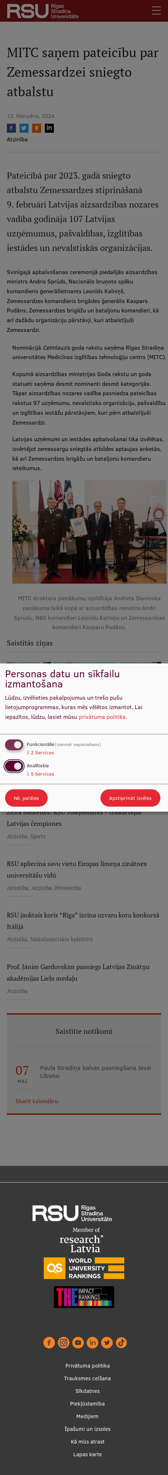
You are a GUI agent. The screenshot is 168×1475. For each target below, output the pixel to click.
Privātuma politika (87, 1365)
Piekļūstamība (87, 1403)
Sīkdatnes (88, 1391)
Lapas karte (87, 1454)
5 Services (40, 773)
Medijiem (87, 1416)
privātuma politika (102, 717)
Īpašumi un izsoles (88, 1429)
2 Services (40, 752)
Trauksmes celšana (87, 1378)
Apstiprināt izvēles (130, 798)
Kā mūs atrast (87, 1441)
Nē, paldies (26, 798)
